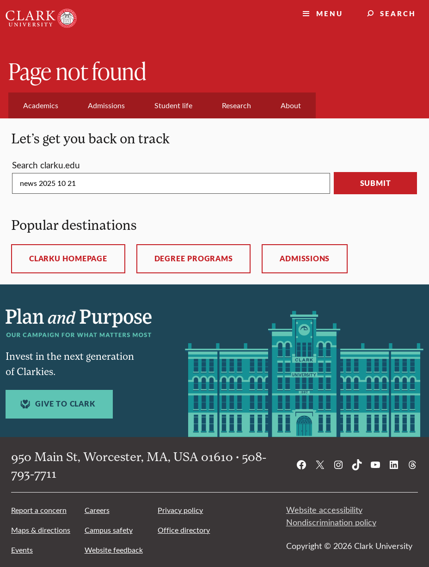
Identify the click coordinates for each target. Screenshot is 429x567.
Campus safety (109, 530)
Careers (97, 510)
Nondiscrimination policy (331, 522)
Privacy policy (180, 510)
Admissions (305, 258)
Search (398, 13)
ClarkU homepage (68, 258)
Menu (329, 13)
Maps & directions (40, 530)
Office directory (184, 530)
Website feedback (114, 550)
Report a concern (39, 510)
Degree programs (193, 258)
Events (22, 550)
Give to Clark (56, 404)
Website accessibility (324, 509)
